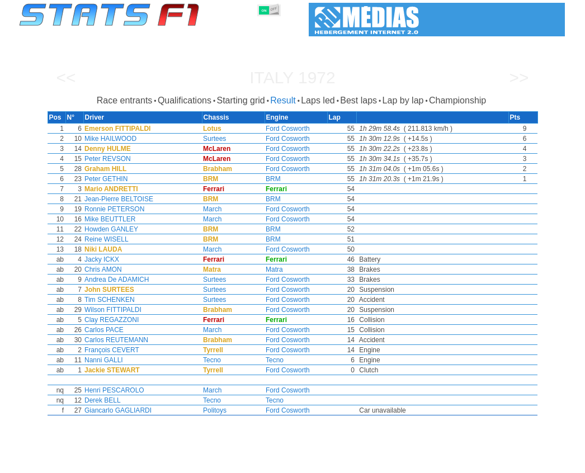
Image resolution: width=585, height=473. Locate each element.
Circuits (395, 462)
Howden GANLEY (109, 229)
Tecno (211, 360)
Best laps (358, 100)
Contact (542, 462)
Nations (357, 462)
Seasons (100, 462)
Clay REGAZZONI (109, 320)
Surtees (213, 139)
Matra (274, 269)
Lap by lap (403, 100)
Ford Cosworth (288, 129)
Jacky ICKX (99, 259)
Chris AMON (101, 269)
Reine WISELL (104, 239)
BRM (273, 179)
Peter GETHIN (103, 179)
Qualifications (184, 100)
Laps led (318, 100)
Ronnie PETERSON (112, 209)
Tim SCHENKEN (107, 300)
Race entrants (125, 100)
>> (519, 77)
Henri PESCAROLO (112, 390)
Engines (286, 462)
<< (66, 77)
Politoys (213, 410)
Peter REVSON (105, 159)
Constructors (238, 462)
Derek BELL (100, 400)
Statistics (57, 462)
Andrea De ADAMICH (114, 279)
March (211, 209)
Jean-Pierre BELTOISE (116, 199)
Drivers (191, 462)
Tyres (322, 462)
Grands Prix (147, 462)
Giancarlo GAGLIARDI (115, 410)
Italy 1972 (292, 77)
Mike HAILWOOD (108, 139)
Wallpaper (500, 462)
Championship (457, 100)
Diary (430, 462)
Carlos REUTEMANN (114, 340)
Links (461, 462)
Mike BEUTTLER (107, 219)
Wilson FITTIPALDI (110, 310)
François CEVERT (109, 350)
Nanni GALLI (101, 360)
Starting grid (240, 100)
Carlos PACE (101, 330)
